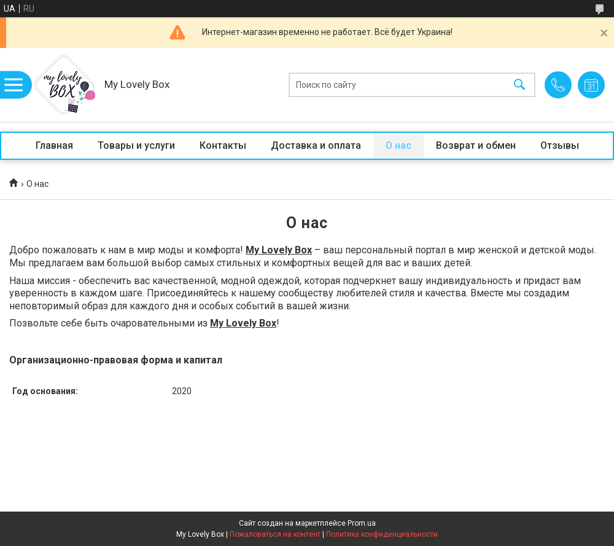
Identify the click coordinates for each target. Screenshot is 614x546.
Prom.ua (362, 523)
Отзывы (559, 145)
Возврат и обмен (476, 145)
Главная (54, 145)
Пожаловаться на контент (275, 534)
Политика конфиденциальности (382, 534)
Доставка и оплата (316, 145)
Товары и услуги (136, 145)
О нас (398, 145)
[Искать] (519, 85)
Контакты (223, 145)
